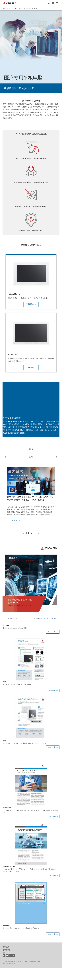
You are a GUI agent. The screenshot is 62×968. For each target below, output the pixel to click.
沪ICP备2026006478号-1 (9, 963)
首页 (4, 8)
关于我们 (6, 947)
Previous (5, 457)
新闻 (31, 457)
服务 (4, 953)
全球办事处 (6, 950)
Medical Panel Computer (30, 8)
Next (56, 457)
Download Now (53, 632)
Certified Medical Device (14, 8)
